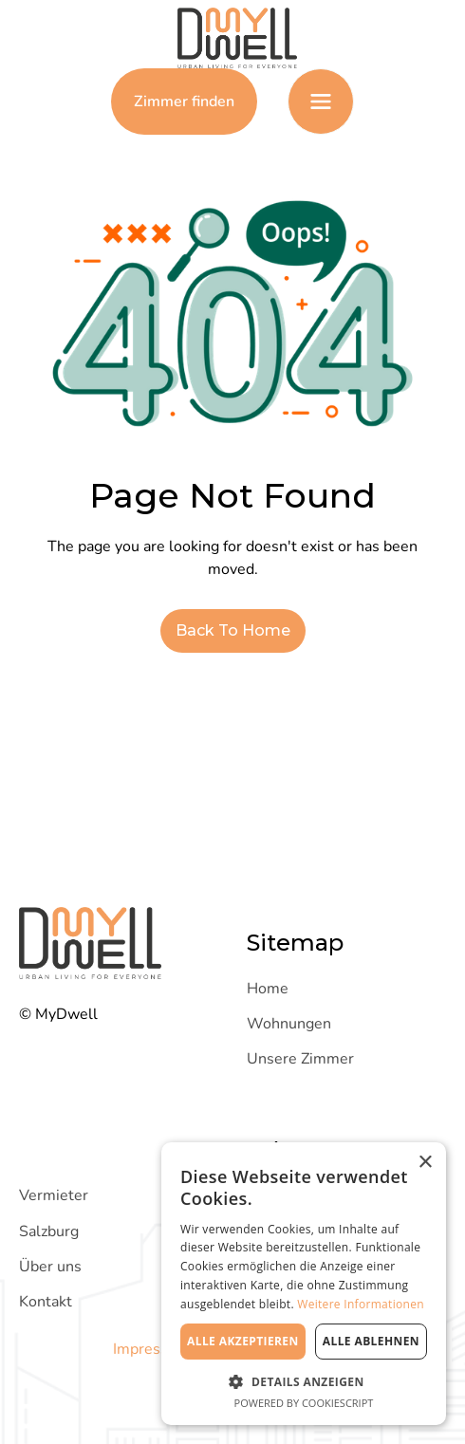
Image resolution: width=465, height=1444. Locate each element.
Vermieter (53, 1195)
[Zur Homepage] (232, 38)
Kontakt (45, 1301)
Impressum (151, 1349)
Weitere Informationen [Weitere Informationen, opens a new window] (360, 1304)
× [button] (425, 1163)
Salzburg (49, 1231)
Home (267, 988)
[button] (321, 101)
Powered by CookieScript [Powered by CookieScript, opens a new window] (304, 1403)
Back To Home (233, 630)
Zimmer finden (184, 101)
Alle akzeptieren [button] (243, 1341)
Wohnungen (289, 1023)
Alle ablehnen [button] (371, 1341)
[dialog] (303, 1283)
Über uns (50, 1266)
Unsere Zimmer (300, 1058)
